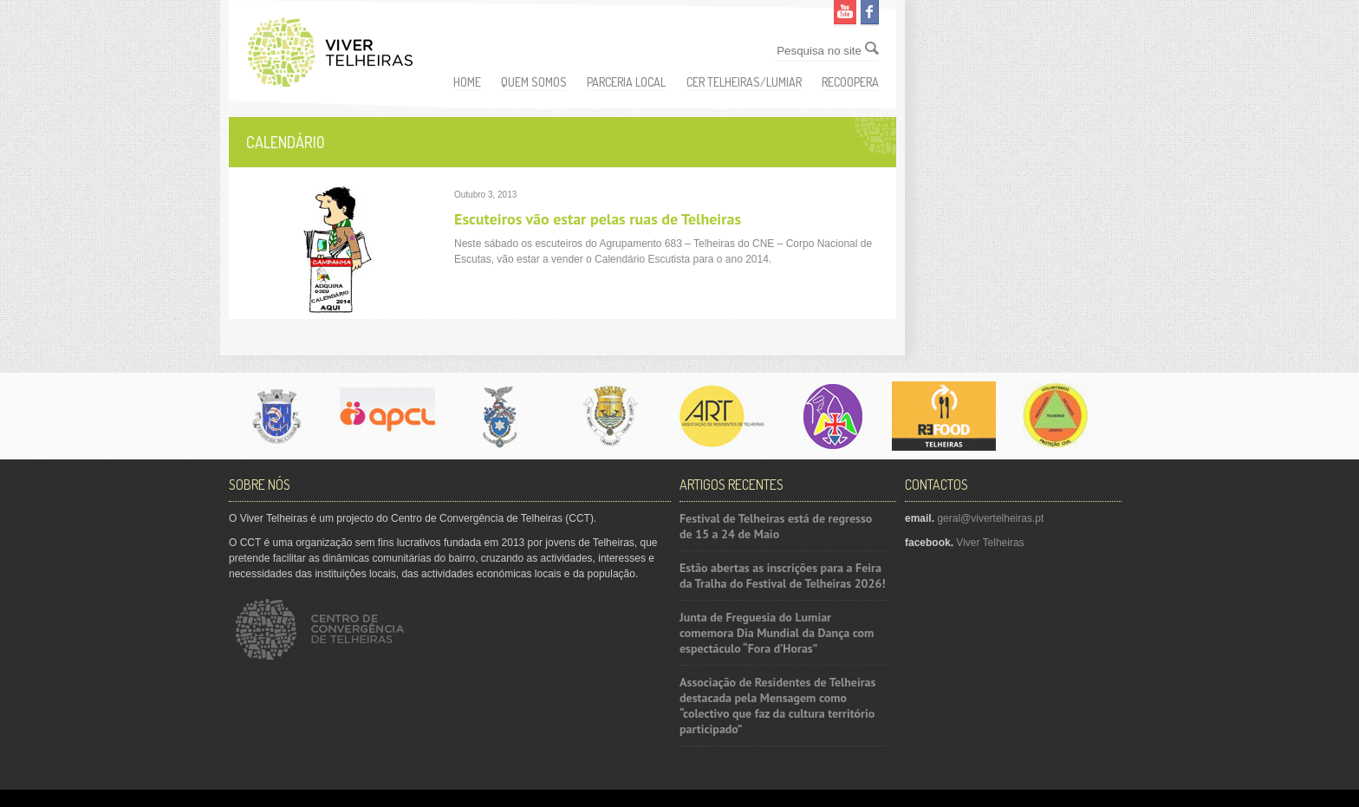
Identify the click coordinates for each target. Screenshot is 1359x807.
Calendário (285, 142)
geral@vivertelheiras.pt (990, 518)
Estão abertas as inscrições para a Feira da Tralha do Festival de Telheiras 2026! (783, 575)
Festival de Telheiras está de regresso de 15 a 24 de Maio (776, 526)
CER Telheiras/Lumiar (744, 82)
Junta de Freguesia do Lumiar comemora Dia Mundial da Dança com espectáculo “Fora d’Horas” (777, 632)
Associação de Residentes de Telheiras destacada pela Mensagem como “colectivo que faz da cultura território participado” (777, 705)
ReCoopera (850, 82)
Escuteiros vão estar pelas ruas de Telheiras (597, 219)
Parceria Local (626, 82)
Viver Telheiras (990, 543)
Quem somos (534, 82)
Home (467, 82)
